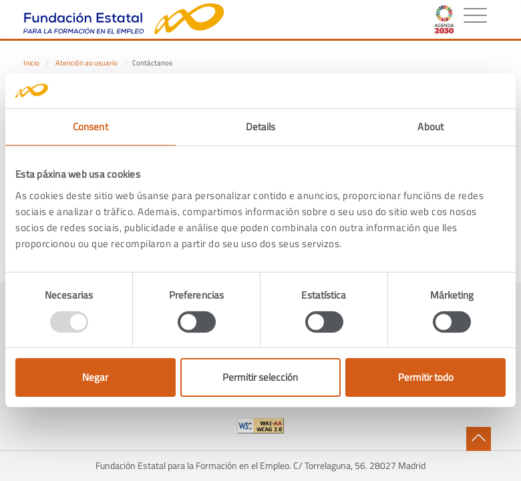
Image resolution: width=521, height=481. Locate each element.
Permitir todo (426, 377)
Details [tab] (261, 126)
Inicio (31, 62)
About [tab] (430, 126)
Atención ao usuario (86, 62)
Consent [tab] (90, 126)
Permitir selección (260, 377)
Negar (95, 377)
